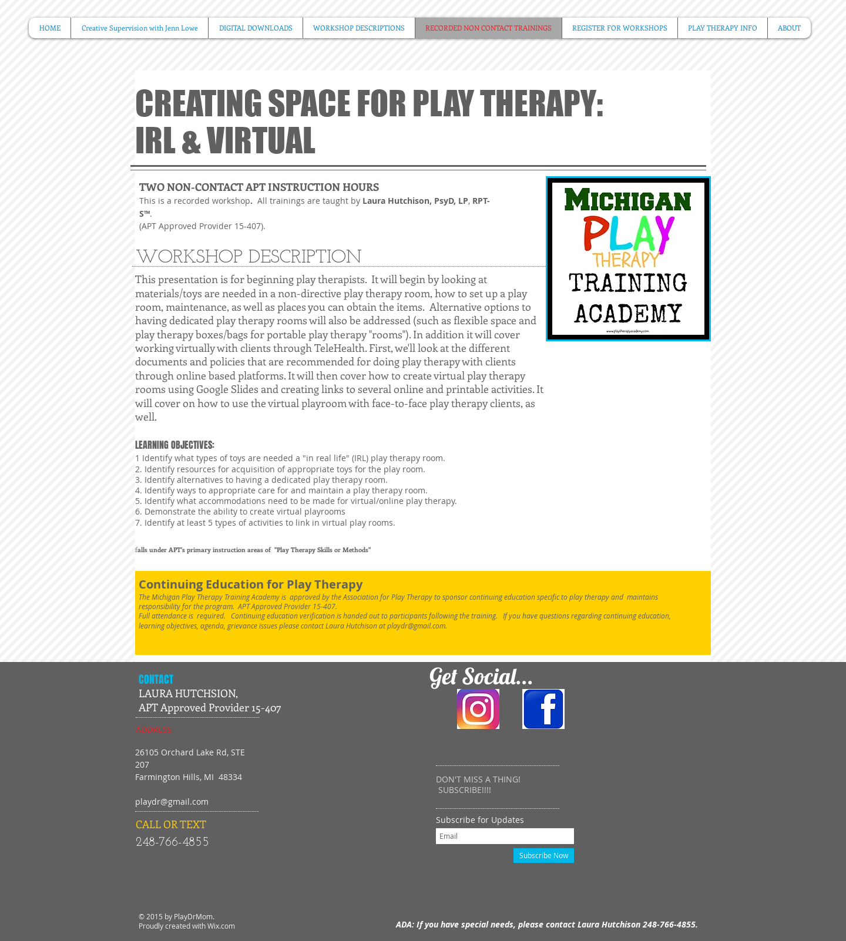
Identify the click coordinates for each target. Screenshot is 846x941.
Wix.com (221, 925)
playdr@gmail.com (416, 625)
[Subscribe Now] (543, 855)
